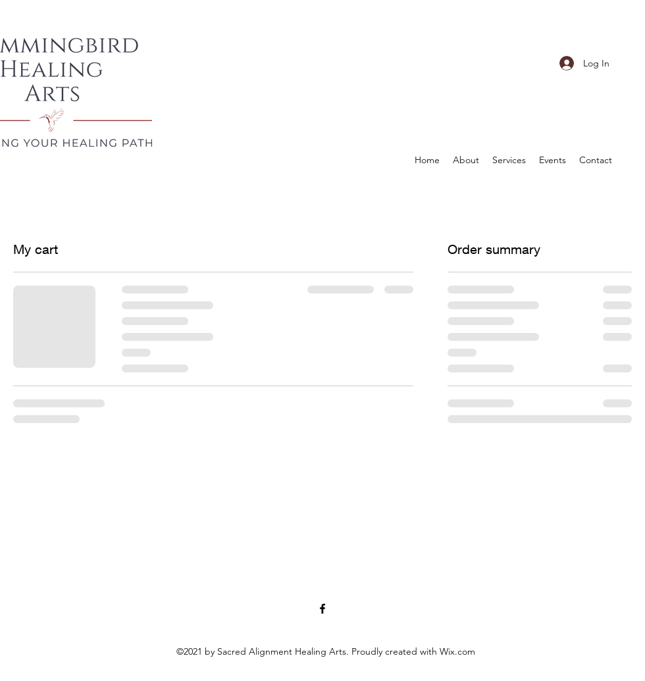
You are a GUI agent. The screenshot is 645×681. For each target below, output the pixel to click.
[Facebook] (322, 608)
